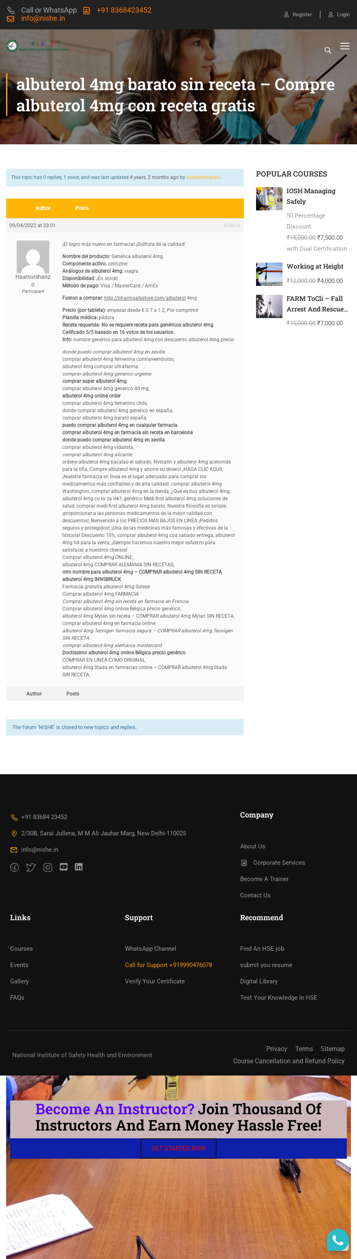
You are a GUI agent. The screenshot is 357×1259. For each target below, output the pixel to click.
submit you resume (266, 965)
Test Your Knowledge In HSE (279, 997)
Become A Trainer (264, 879)
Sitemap (333, 1049)
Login (339, 14)
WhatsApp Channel (150, 948)
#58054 (232, 225)
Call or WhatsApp (41, 10)
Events (19, 965)
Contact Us (255, 895)
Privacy (276, 1049)
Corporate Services (273, 862)
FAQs (17, 997)
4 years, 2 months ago (154, 177)
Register (298, 14)
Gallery (19, 981)
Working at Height (315, 266)
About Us (252, 846)
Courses (21, 948)
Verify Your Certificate (155, 981)
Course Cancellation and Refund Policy (289, 1061)
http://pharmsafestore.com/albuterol (145, 298)
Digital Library (259, 981)
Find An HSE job (262, 948)
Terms (304, 1049)
